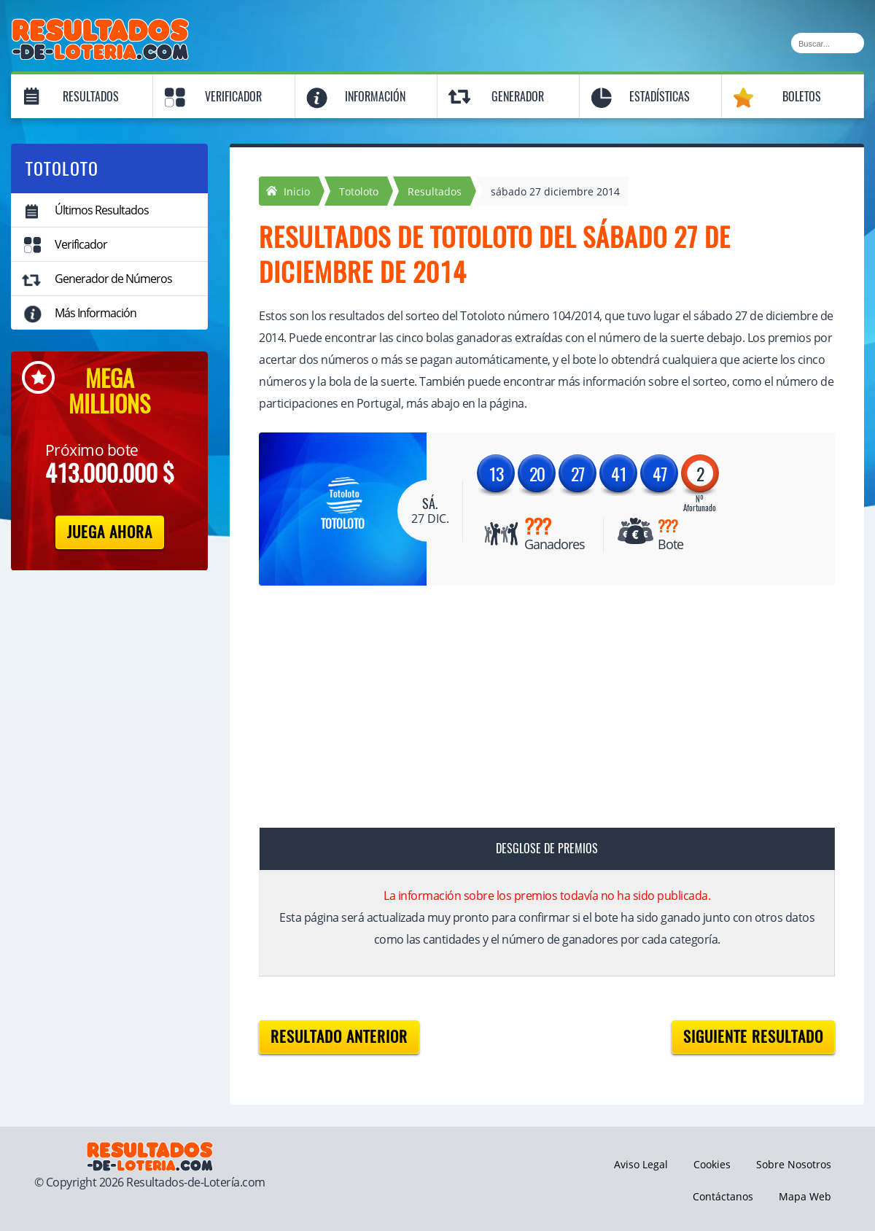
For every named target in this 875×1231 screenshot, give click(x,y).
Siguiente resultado (753, 1036)
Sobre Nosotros (793, 1164)
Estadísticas (659, 96)
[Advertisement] (532, 709)
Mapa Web (805, 1196)
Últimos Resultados (102, 210)
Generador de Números (113, 279)
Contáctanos (723, 1196)
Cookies (712, 1164)
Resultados (91, 96)
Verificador (233, 96)
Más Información (95, 313)
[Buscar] (827, 43)
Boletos (801, 96)
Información (375, 96)
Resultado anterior (339, 1036)
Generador (517, 96)
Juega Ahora (109, 532)
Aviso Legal (641, 1164)
